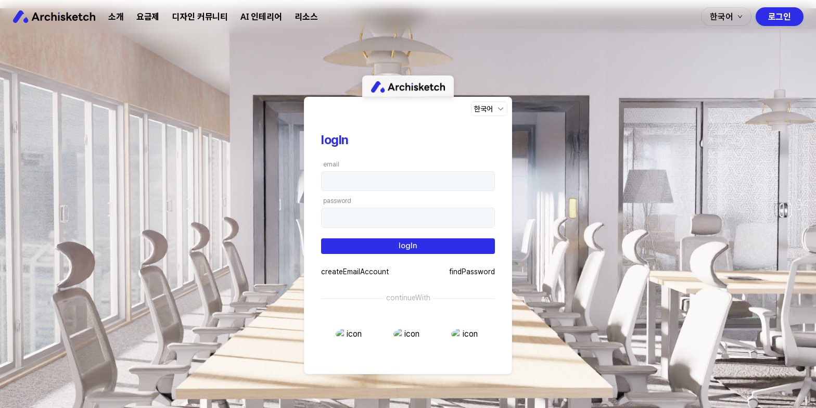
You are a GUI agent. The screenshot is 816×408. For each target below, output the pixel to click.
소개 (116, 16)
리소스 (306, 16)
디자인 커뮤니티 (200, 16)
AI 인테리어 (261, 16)
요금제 (148, 16)
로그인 (779, 16)
